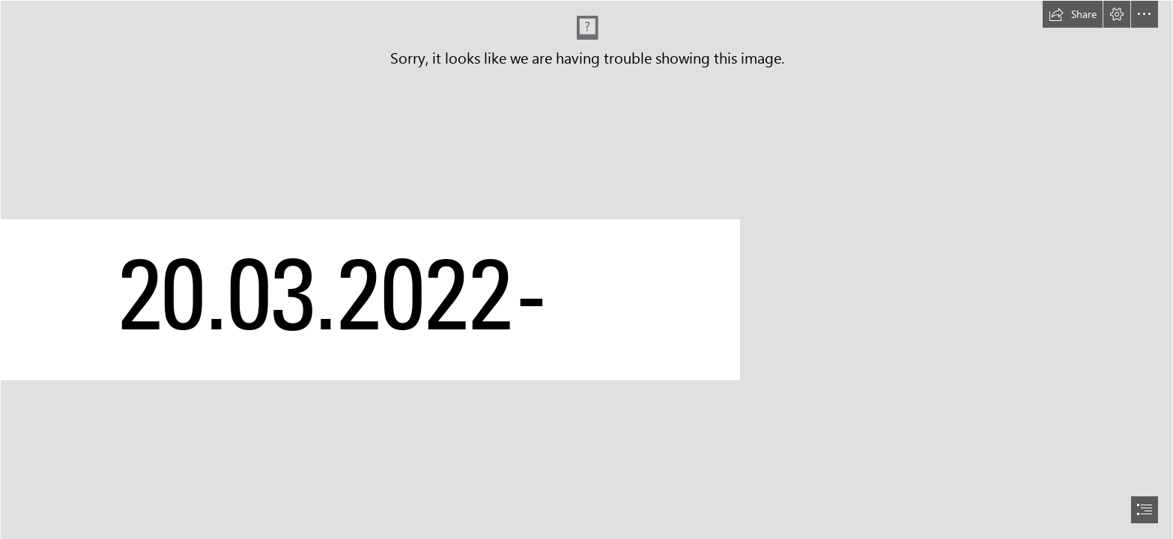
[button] (1073, 14)
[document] (586, 269)
